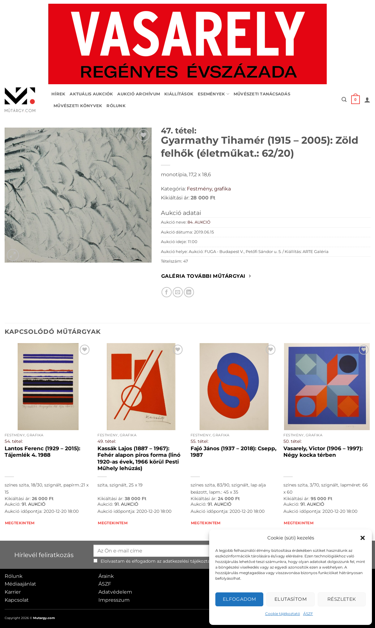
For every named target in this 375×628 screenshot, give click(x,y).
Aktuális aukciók (91, 94)
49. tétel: (106, 441)
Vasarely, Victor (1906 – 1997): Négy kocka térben (323, 451)
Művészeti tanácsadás (262, 94)
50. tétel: (292, 441)
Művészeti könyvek (78, 105)
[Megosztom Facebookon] (167, 292)
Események (213, 94)
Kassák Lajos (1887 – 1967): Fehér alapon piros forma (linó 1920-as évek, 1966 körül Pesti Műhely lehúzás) (138, 458)
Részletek (341, 599)
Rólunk (116, 105)
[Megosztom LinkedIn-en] (189, 292)
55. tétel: (200, 441)
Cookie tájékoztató (282, 613)
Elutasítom (290, 599)
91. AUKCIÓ (33, 504)
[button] (363, 538)
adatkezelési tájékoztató (189, 561)
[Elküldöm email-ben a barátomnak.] (178, 292)
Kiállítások (178, 94)
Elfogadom (239, 599)
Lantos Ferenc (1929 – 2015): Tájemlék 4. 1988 (42, 451)
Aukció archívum (138, 94)
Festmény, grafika (209, 189)
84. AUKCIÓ (199, 222)
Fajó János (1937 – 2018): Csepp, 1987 (233, 451)
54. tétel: (14, 441)
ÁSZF (308, 613)
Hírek (58, 94)
